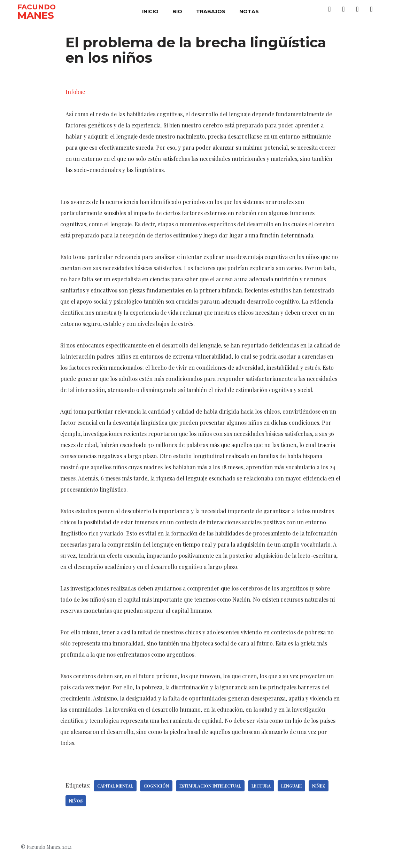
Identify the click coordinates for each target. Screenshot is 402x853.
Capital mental (115, 786)
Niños (76, 801)
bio (177, 11)
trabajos (210, 11)
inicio (150, 11)
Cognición (156, 786)
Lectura (261, 786)
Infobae (75, 91)
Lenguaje (291, 786)
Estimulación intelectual (210, 786)
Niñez (318, 786)
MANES (35, 15)
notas (249, 11)
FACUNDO (36, 7)
